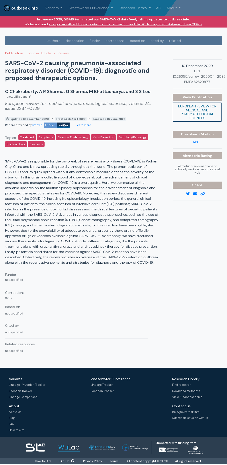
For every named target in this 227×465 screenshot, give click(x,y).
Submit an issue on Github (190, 418)
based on (137, 40)
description (75, 40)
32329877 (202, 81)
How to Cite (43, 461)
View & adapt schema (187, 397)
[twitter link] (189, 194)
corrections (115, 40)
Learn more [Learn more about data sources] (83, 125)
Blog (12, 418)
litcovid (51, 125)
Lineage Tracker (102, 385)
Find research (181, 385)
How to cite (16, 430)
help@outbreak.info (186, 412)
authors (53, 40)
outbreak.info (21, 8)
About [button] (172, 8)
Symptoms (46, 137)
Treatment (27, 137)
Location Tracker (20, 391)
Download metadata (186, 391)
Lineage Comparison (23, 397)
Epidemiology (16, 144)
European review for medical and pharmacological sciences (197, 112)
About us (15, 412)
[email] (196, 194)
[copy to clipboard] (204, 194)
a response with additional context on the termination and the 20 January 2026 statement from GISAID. (125, 24)
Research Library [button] (134, 8)
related (175, 40)
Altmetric (192, 155)
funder (95, 40)
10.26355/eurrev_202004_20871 (200, 76)
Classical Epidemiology (72, 137)
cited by (157, 40)
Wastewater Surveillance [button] (89, 8)
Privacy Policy (93, 461)
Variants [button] (52, 8)
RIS (195, 142)
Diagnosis (36, 144)
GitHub (66, 461)
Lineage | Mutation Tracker (27, 385)
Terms (115, 461)
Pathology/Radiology (133, 137)
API (158, 8)
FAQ (11, 424)
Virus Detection (103, 137)
